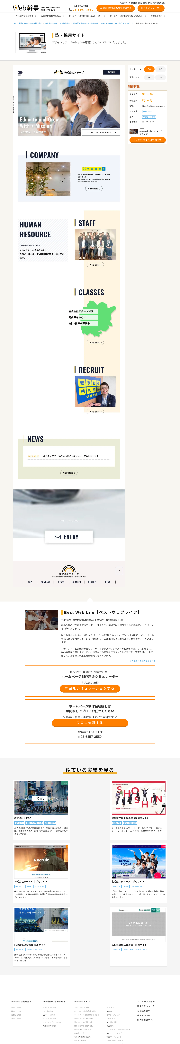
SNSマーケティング (114, 1033)
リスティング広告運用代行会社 (118, 1029)
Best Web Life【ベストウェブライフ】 (117, 23)
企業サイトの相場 (49, 1007)
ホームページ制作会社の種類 (85, 1011)
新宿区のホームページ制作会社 (86, 23)
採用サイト (111, 1018)
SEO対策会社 (112, 1022)
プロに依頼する (90, 723)
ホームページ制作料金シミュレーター (87, 16)
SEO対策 (110, 1026)
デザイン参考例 (80, 1040)
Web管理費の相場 (49, 1026)
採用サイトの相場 (49, 1018)
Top (14, 23)
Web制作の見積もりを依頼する (115, 8)
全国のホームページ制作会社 (30, 23)
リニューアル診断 (145, 1001)
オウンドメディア (113, 1015)
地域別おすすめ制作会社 (83, 1018)
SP (160, 69)
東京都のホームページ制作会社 (57, 23)
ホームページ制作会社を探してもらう (128, 16)
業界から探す (16, 1011)
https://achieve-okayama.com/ (154, 106)
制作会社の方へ (144, 1019)
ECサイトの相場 (49, 1015)
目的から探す (16, 1015)
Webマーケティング (114, 1037)
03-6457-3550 (83, 9)
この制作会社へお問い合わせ (147, 140)
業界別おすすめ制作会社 (83, 1026)
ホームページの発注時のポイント (86, 1015)
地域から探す (16, 1007)
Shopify (109, 1011)
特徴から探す (16, 1018)
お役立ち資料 (158, 16)
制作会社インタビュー (82, 1029)
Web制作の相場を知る (52, 16)
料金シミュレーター (147, 1006)
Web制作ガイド (82, 1001)
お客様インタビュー (81, 1033)
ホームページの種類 (81, 1007)
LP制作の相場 (48, 1011)
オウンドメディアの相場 (52, 1022)
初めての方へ (143, 1014)
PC (149, 77)
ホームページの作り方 (115, 1040)
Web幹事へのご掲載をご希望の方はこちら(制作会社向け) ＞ (143, 3)
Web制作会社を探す (26, 16)
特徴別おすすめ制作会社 (83, 1022)
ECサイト (110, 1007)
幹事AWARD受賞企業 (82, 1037)
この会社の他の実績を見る (142, 661)
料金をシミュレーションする (89, 688)
